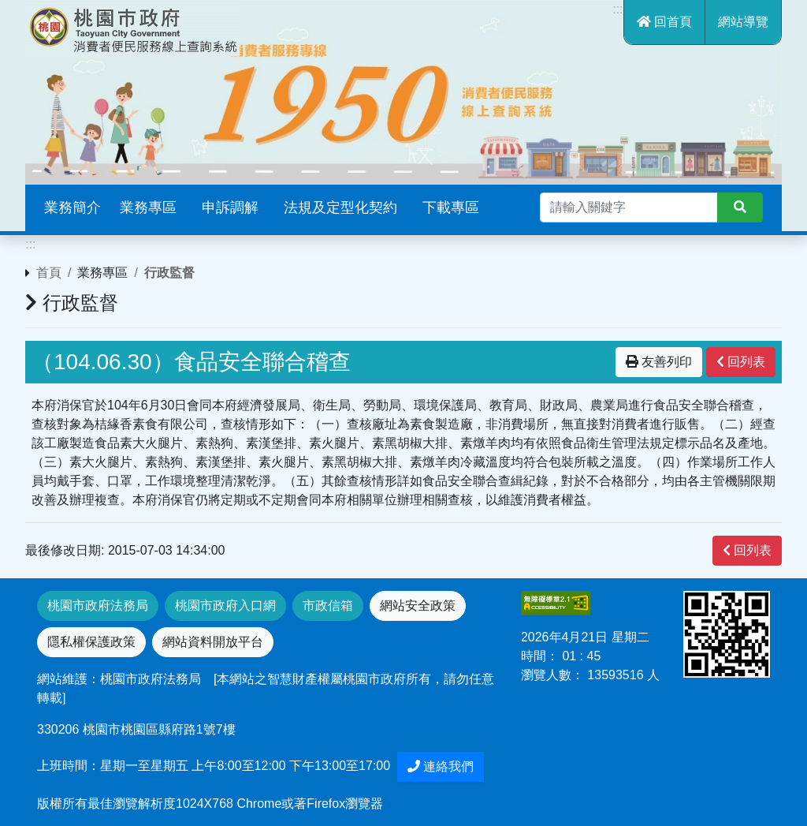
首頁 (48, 272)
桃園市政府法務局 (97, 605)
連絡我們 (440, 766)
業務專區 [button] (148, 207)
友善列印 (659, 361)
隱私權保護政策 (91, 641)
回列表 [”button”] (740, 361)
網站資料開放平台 (212, 641)
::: (617, 9)
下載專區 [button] (450, 207)
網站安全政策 (418, 605)
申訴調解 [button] (230, 207)
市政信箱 (328, 605)
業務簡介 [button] (72, 207)
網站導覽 (743, 21)
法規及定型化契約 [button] (340, 207)
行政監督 (169, 272)
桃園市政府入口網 (225, 605)
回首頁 (664, 21)
